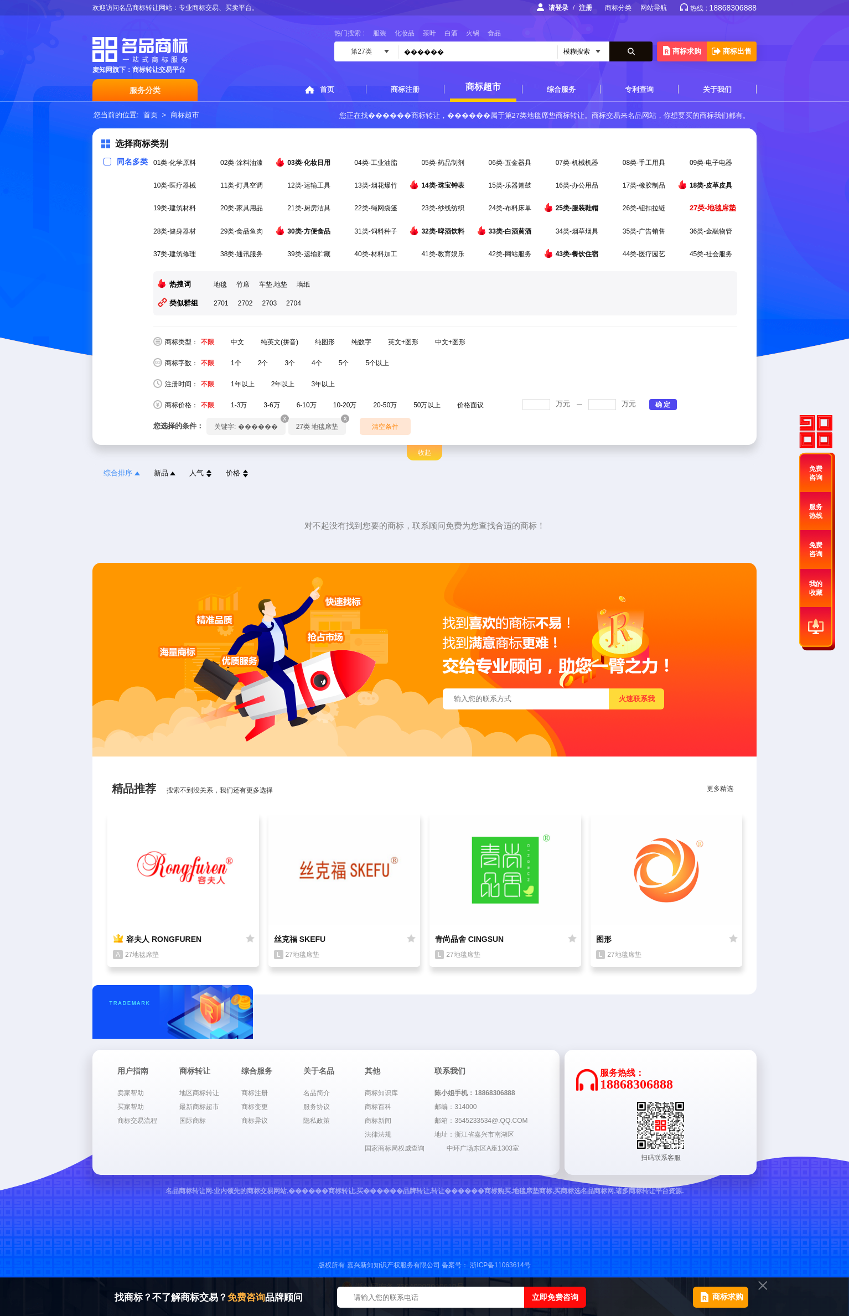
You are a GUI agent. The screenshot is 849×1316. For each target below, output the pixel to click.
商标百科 (378, 1107)
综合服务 (561, 89)
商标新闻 (378, 1121)
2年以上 (283, 384)
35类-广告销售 (645, 231)
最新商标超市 (199, 1107)
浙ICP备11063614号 (500, 1265)
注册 (585, 8)
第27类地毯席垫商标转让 (544, 115)
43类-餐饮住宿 (578, 253)
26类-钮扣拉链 (645, 208)
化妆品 (405, 33)
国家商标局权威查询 (394, 1148)
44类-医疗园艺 (645, 254)
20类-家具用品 (242, 208)
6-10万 (307, 405)
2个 (263, 363)
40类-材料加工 (376, 254)
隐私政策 (316, 1121)
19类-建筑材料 (175, 208)
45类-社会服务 (712, 254)
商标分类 (618, 8)
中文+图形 (450, 342)
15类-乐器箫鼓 (511, 185)
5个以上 (377, 363)
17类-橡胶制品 (645, 185)
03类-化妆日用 (309, 162)
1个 (236, 363)
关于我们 (717, 89)
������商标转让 (404, 115)
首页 (327, 89)
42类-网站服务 (511, 254)
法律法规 (378, 1134)
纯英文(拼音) (279, 342)
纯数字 (361, 342)
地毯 (220, 284)
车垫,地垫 (273, 284)
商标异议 (254, 1121)
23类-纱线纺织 (443, 208)
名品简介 (316, 1093)
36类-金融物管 (712, 231)
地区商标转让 (199, 1093)
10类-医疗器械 (175, 185)
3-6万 (271, 405)
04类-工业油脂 (376, 163)
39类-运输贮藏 (309, 254)
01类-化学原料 (175, 163)
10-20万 (345, 405)
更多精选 (720, 788)
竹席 (243, 284)
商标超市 (483, 86)
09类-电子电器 (712, 163)
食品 (494, 33)
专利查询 (639, 89)
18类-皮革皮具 (712, 184)
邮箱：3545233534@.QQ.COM (480, 1121)
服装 (379, 33)
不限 (207, 342)
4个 (317, 363)
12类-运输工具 (309, 185)
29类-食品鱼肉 (242, 231)
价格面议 (470, 405)
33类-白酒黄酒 (511, 230)
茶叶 (429, 33)
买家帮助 (130, 1107)
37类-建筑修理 (175, 254)
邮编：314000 (455, 1107)
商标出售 (732, 51)
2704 (293, 303)
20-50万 (385, 405)
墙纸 (303, 284)
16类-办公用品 (578, 185)
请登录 (558, 8)
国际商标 (192, 1121)
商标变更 (254, 1107)
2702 (245, 303)
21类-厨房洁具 (309, 208)
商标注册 (405, 89)
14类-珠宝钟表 (443, 184)
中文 (237, 342)
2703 (269, 303)
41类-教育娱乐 (443, 254)
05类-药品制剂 (443, 163)
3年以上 (323, 384)
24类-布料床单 (511, 208)
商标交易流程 (137, 1121)
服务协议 (316, 1107)
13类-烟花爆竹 (376, 185)
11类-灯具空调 (242, 185)
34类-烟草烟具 (578, 231)
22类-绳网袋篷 (376, 208)
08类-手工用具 (645, 163)
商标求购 (682, 50)
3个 (289, 363)
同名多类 (125, 161)
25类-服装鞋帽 (578, 207)
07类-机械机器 (578, 163)
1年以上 (243, 384)
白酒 (451, 33)
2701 (221, 303)
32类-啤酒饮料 (443, 230)
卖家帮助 (130, 1093)
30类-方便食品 (309, 230)
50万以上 (427, 405)
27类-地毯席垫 (714, 208)
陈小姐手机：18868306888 (474, 1093)
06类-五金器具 (511, 163)
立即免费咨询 (555, 1297)
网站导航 (653, 8)
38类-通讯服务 (242, 254)
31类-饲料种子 (376, 231)
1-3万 (239, 405)
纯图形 (325, 342)
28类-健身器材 (175, 231)
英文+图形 (403, 342)
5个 (344, 363)
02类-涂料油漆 (242, 163)
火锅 (472, 33)
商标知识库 (381, 1093)
